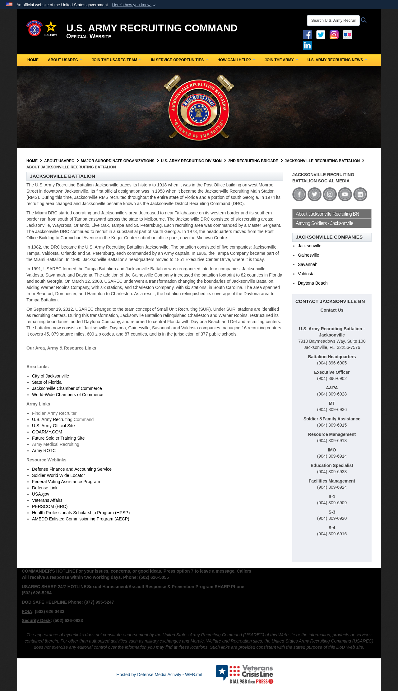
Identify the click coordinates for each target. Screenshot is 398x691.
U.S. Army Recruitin (51, 419)
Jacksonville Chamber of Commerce (67, 388)
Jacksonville (309, 245)
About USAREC (65, 60)
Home (33, 60)
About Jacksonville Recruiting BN (327, 214)
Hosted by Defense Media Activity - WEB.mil (159, 674)
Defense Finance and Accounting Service (72, 469)
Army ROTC (44, 450)
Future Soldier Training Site (58, 438)
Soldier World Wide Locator (58, 475)
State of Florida (47, 382)
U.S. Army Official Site (53, 425)
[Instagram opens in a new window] (334, 34)
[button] (134, 5)
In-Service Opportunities (179, 60)
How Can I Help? (236, 60)
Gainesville (308, 255)
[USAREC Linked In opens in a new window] (308, 44)
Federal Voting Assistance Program (66, 481)
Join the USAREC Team (117, 60)
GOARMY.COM (47, 431)
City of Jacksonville (50, 375)
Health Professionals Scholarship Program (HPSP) (81, 512)
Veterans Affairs (47, 500)
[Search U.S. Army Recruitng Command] (333, 20)
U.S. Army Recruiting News (338, 60)
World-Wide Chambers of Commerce (67, 394)
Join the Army (281, 60)
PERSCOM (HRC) (49, 506)
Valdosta (306, 273)
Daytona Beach (313, 283)
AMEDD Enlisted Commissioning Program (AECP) (80, 518)
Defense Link (45, 487)
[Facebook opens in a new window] (307, 34)
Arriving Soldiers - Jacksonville (324, 223)
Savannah (307, 264)
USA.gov (40, 494)
